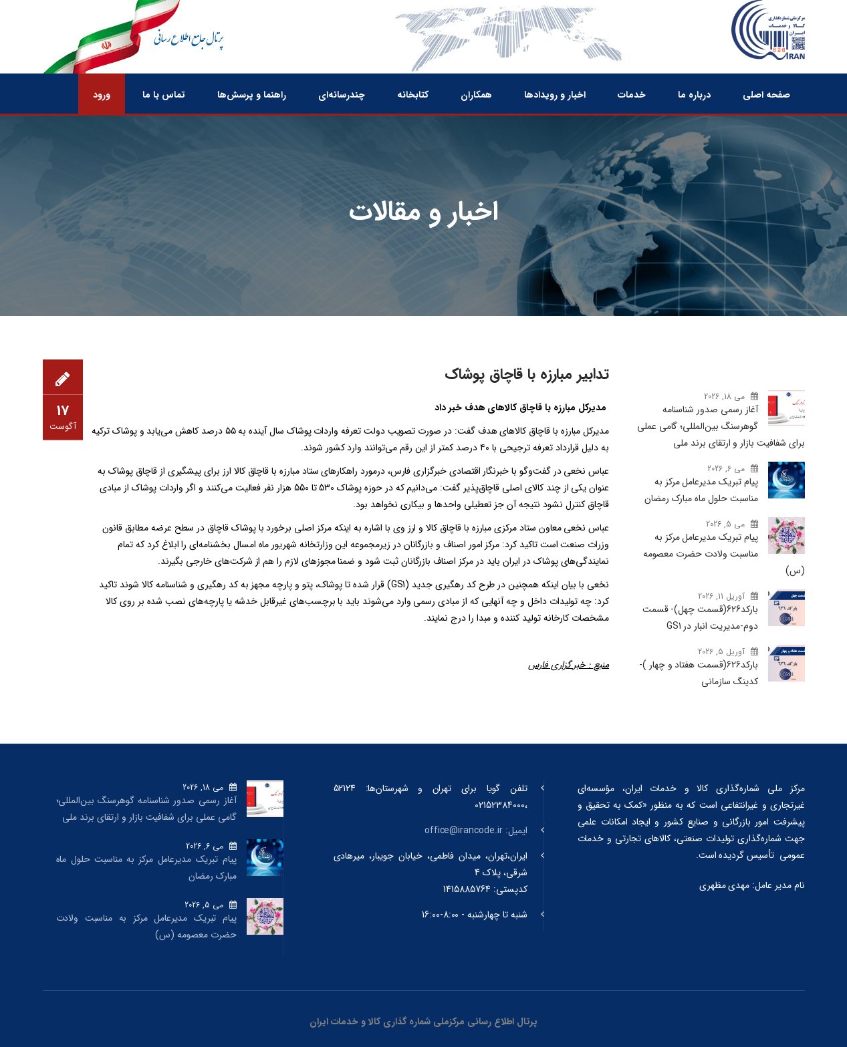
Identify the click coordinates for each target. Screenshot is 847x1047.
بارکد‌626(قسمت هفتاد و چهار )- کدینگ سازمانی (698, 673)
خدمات (632, 95)
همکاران (476, 95)
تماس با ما (163, 95)
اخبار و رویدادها (555, 95)
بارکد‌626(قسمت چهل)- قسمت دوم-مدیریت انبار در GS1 (700, 617)
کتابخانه (413, 95)
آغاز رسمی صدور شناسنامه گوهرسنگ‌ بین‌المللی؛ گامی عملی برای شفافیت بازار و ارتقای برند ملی (721, 426)
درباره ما (694, 95)
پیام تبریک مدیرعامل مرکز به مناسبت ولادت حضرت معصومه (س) (724, 554)
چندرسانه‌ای (341, 95)
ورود (101, 95)
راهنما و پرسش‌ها (251, 95)
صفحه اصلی (766, 95)
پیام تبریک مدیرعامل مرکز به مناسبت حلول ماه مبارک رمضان (701, 490)
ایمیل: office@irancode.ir (476, 830)
